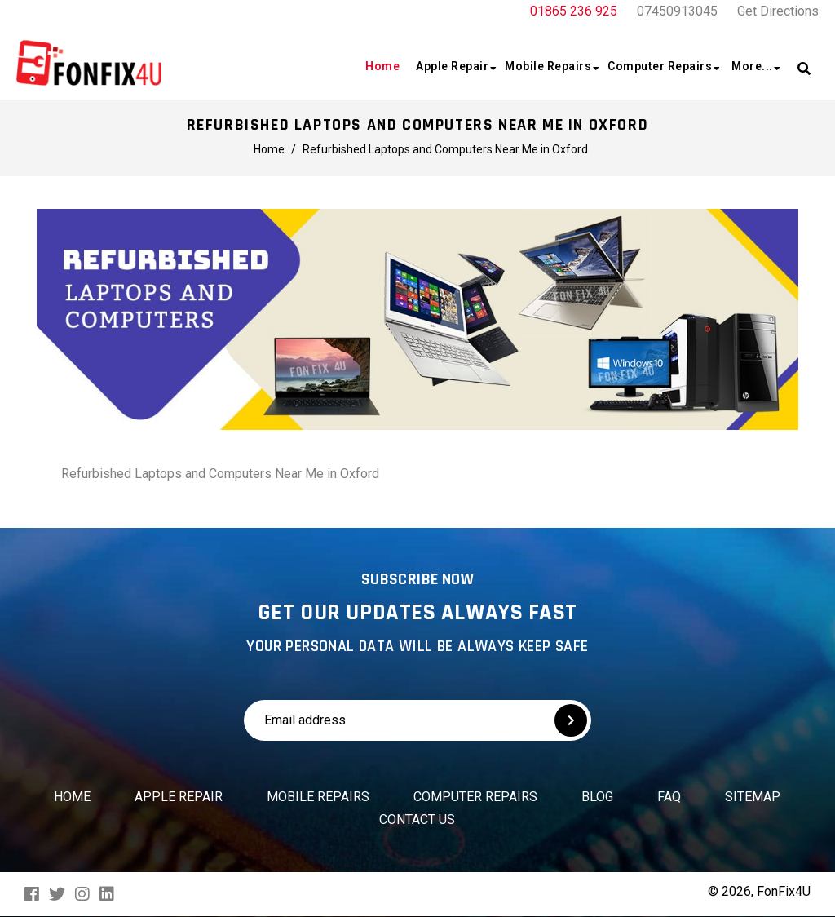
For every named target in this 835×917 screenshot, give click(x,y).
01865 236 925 (573, 11)
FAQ (669, 796)
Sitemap (752, 796)
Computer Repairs (475, 796)
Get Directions (778, 11)
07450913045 (677, 11)
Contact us (417, 819)
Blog (597, 796)
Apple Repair (179, 796)
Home (72, 796)
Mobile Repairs (318, 796)
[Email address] (365, 720)
